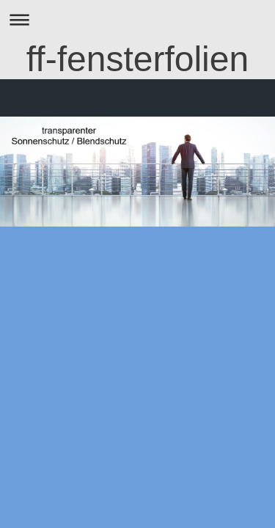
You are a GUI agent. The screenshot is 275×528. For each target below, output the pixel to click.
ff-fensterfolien (137, 59)
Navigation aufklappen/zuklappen (137, 19)
